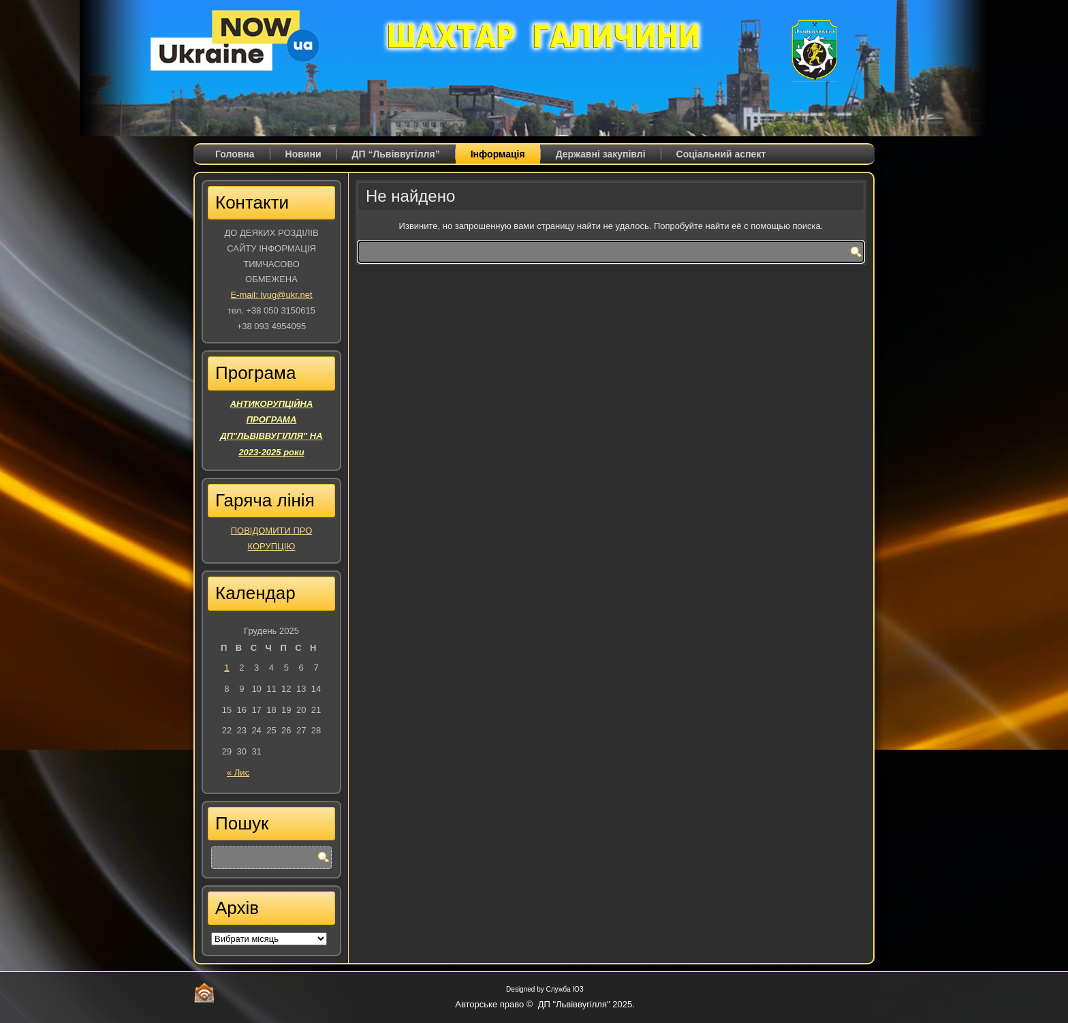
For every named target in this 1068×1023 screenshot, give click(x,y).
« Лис (238, 772)
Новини (303, 154)
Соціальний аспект (721, 154)
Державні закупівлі (601, 154)
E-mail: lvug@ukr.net (271, 295)
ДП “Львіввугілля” (396, 154)
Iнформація (498, 154)
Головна (235, 154)
